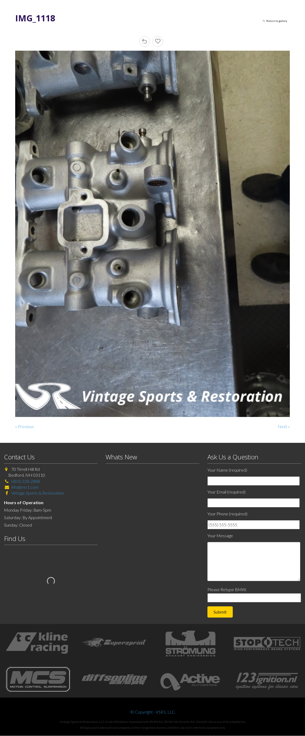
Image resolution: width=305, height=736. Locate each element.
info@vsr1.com (24, 487)
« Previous (24, 426)
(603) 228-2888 (25, 481)
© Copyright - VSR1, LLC (152, 711)
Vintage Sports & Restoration (37, 492)
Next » (284, 426)
